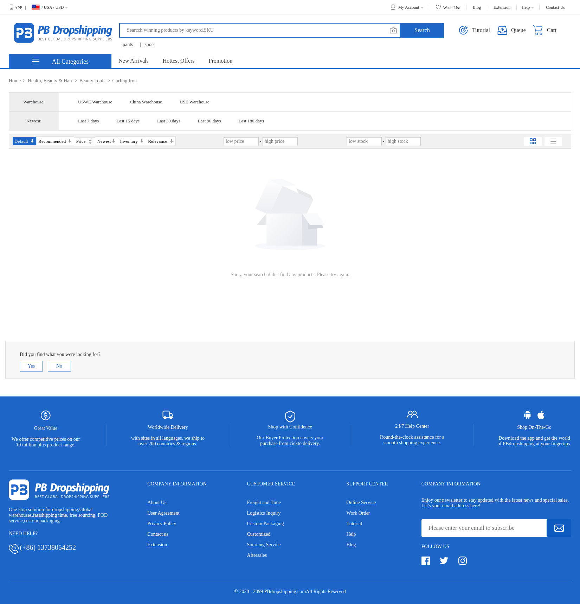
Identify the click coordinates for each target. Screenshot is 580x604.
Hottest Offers (179, 61)
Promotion (221, 61)
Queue (511, 30)
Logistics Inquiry (264, 513)
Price (83, 141)
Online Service (361, 502)
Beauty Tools (92, 80)
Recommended (55, 141)
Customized (258, 534)
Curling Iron (124, 80)
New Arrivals (133, 61)
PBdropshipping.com (285, 591)
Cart (545, 30)
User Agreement (163, 513)
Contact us (157, 534)
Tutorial (354, 523)
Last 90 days (209, 120)
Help (351, 534)
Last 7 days (88, 120)
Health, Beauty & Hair (50, 80)
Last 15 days (128, 120)
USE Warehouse (195, 101)
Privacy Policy (161, 523)
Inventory (132, 141)
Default (24, 141)
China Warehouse (146, 101)
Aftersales (257, 555)
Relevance (160, 141)
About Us (156, 502)
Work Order (358, 513)
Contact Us (555, 7)
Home (15, 80)
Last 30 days (168, 120)
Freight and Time (264, 502)
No (59, 366)
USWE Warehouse (95, 101)
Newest (106, 141)
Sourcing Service (264, 544)
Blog (351, 544)
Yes (31, 366)
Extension (157, 544)
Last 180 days (251, 120)
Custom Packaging (265, 523)
